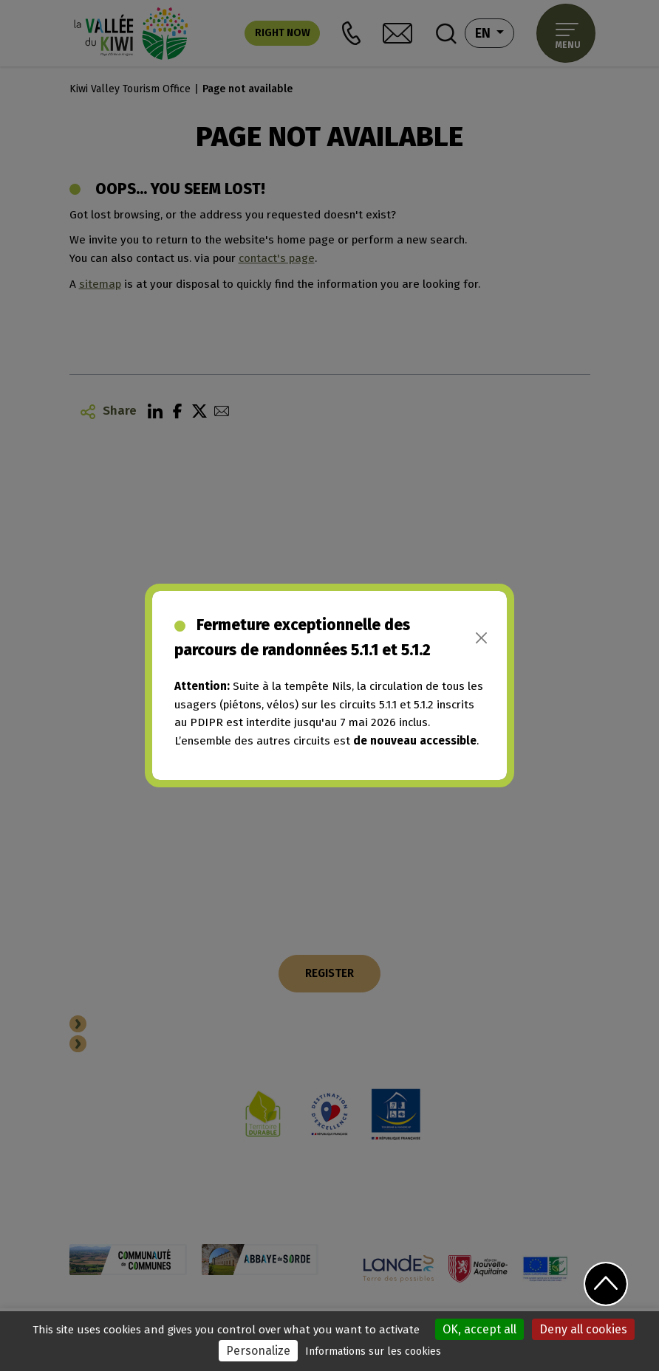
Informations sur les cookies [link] (373, 1351)
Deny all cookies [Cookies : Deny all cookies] (583, 1329)
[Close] (481, 638)
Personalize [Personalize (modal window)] (258, 1351)
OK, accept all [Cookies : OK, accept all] (479, 1329)
